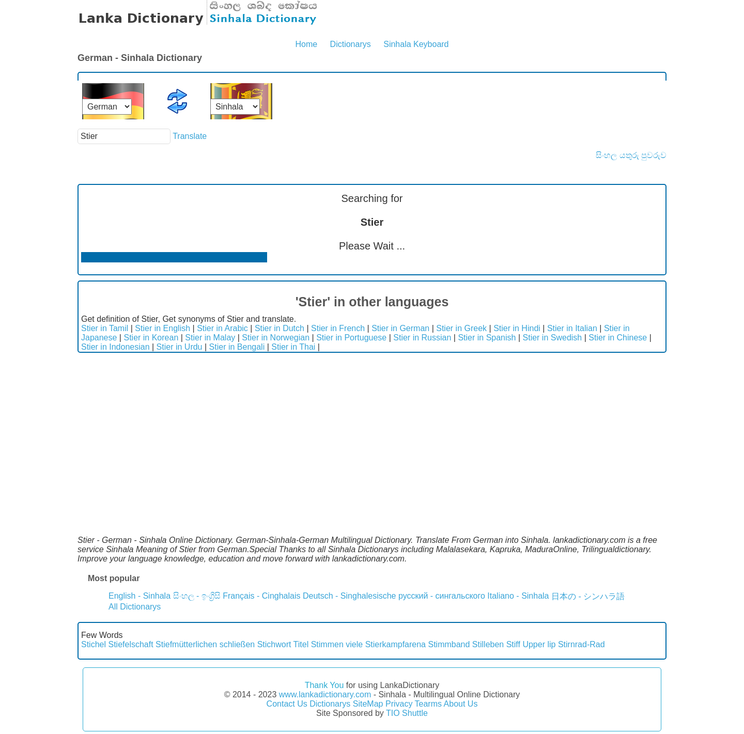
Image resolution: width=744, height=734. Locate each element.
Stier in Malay (210, 337)
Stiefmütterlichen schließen (205, 644)
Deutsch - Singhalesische (349, 595)
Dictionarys (350, 44)
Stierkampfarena (395, 644)
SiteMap (368, 703)
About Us (461, 703)
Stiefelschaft (130, 644)
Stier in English (162, 328)
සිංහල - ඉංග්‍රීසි (197, 595)
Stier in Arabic (222, 328)
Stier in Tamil (104, 328)
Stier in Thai (293, 346)
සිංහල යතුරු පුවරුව (631, 155)
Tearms (428, 703)
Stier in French (338, 328)
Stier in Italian (572, 328)
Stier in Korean (150, 337)
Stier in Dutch (279, 328)
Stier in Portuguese (351, 337)
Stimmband (449, 644)
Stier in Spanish (487, 337)
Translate (190, 136)
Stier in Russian (422, 337)
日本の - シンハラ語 (588, 596)
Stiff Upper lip (531, 644)
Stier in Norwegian (275, 337)
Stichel (93, 644)
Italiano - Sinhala (518, 595)
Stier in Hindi (516, 328)
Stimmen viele (337, 644)
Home (306, 44)
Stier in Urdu (180, 346)
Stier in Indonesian (115, 346)
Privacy (398, 703)
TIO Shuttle (407, 713)
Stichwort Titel (283, 644)
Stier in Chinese (617, 337)
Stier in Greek (461, 328)
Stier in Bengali (237, 346)
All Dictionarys (135, 606)
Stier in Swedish (552, 337)
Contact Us (287, 703)
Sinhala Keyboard (415, 44)
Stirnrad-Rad (581, 644)
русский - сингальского (441, 595)
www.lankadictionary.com (325, 694)
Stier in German (400, 328)
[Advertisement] (372, 430)
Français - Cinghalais (261, 595)
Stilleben (488, 644)
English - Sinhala (140, 595)
